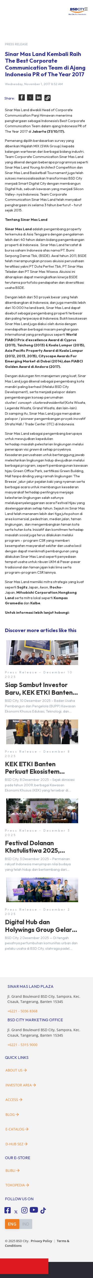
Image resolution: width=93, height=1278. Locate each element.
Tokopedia (17, 1185)
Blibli (12, 1170)
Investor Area (20, 1085)
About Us (16, 1070)
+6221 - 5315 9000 (22, 1044)
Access (13, 1099)
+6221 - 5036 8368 (22, 1011)
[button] (22, 97)
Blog (12, 1114)
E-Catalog (17, 1129)
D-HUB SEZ (16, 1144)
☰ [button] (86, 9)
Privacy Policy (41, 1241)
